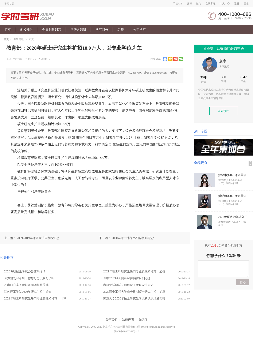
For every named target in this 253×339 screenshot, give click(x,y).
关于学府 (139, 29)
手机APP (178, 3)
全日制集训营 (51, 29)
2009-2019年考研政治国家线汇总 (38, 238)
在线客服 (210, 3)
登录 (246, 3)
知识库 (143, 319)
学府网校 (102, 29)
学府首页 (9, 3)
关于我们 (111, 319)
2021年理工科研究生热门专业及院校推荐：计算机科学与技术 (35, 299)
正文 (31, 39)
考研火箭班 (78, 29)
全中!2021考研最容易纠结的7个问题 (126, 278)
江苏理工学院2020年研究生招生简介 (27, 291)
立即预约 (223, 111)
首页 (8, 29)
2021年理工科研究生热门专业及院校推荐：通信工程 (134, 272)
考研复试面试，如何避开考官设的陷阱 (128, 285)
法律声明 (128, 319)
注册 (236, 3)
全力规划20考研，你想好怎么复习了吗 (29, 278)
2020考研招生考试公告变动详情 (25, 271)
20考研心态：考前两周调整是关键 (26, 285)
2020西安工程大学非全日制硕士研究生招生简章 (134, 291)
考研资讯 (18, 39)
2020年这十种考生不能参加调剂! (133, 238)
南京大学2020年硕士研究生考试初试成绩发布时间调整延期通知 (134, 299)
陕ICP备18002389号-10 (126, 331)
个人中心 (225, 3)
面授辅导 (26, 29)
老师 (120, 29)
